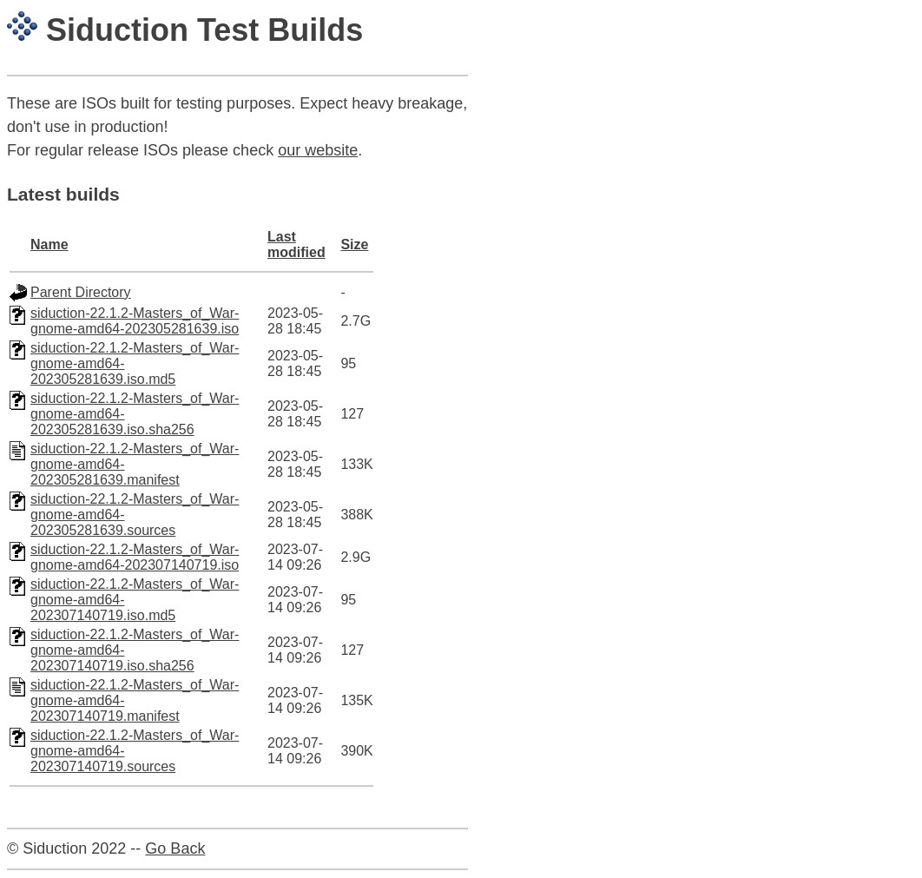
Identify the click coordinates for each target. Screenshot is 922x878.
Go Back (175, 848)
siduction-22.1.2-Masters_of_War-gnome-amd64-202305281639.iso (134, 321)
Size (354, 244)
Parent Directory (80, 292)
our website (318, 150)
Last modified (296, 244)
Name (49, 244)
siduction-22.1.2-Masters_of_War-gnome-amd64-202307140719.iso (134, 557)
